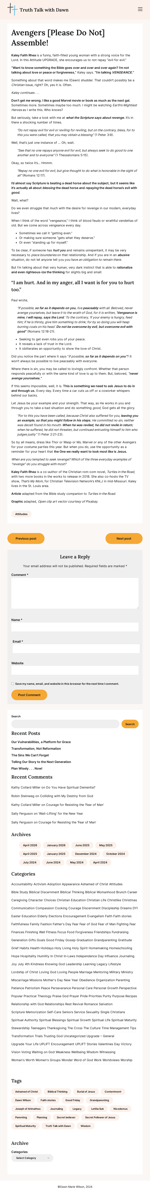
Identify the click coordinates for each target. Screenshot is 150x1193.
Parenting (123, 980)
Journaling (126, 956)
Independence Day (90, 956)
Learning (89, 964)
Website (17, 663)
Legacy (102, 964)
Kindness (37, 964)
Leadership (74, 964)
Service (79, 1012)
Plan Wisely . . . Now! (26, 768)
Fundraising (120, 932)
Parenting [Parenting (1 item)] (21, 1117)
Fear (75, 924)
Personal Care (82, 988)
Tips (133, 1028)
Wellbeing (78, 1052)
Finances (17, 932)
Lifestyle (114, 964)
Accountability (22, 884)
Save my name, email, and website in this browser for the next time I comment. (67, 683)
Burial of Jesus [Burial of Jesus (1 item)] (86, 1091)
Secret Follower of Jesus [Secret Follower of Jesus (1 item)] (100, 1117)
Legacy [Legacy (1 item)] (77, 1108)
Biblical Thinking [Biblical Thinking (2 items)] (57, 1091)
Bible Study (19, 892)
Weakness (63, 1052)
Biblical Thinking (72, 892)
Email (18, 641)
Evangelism (95, 916)
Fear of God (88, 924)
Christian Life (96, 900)
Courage (74, 908)
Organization (105, 980)
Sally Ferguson (22, 813)
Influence (111, 956)
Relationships (54, 1004)
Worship (126, 1060)
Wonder (67, 1060)
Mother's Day (53, 980)
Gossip (70, 940)
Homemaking (98, 948)
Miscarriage (20, 980)
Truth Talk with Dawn (44, 10)
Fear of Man (107, 924)
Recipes (131, 996)
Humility (43, 956)
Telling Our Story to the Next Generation (41, 762)
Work (98, 1060)
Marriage (85, 972)
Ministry (127, 972)
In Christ (56, 956)
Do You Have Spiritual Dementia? (70, 787)
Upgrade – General (100, 1036)
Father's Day (62, 924)
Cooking (61, 908)
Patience (17, 988)
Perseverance (61, 988)
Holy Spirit (80, 948)
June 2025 (82, 845)
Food (70, 932)
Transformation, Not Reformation (36, 748)
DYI (135, 908)
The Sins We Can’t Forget (30, 755)
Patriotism (32, 988)
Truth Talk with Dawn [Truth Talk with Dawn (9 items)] (58, 1125)
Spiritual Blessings (52, 1020)
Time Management (115, 1028)
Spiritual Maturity (124, 1020)
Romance (91, 1004)
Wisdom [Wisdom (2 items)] (86, 1125)
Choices (50, 900)
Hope (15, 956)
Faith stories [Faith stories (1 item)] (48, 1100)
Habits (24, 948)
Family (34, 924)
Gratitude (125, 940)
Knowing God (55, 964)
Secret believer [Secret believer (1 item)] (66, 1117)
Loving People (67, 972)
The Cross (74, 1028)
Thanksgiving (56, 1028)
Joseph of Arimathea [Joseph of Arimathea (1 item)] (27, 1108)
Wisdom (92, 1052)
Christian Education (71, 900)
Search (16, 716)
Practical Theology (37, 996)
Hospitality (28, 956)
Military (114, 972)
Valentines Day (109, 1044)
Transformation (22, 1036)
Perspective (128, 988)
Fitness (51, 932)
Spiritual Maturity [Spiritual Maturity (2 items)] (25, 1125)
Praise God (60, 996)
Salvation (105, 1004)
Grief (15, 948)
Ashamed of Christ (94, 884)
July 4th (24, 964)
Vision (15, 1052)
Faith (108, 916)
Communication (23, 908)
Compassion (45, 908)
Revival (78, 1004)
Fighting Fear (126, 924)
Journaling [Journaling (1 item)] (56, 1108)
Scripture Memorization (28, 1012)
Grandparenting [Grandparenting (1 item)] (99, 1100)
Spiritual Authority (24, 1020)
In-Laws (69, 956)
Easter (16, 916)
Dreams (126, 908)
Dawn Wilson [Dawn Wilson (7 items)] (23, 1100)
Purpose (118, 996)
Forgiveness (84, 932)
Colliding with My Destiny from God (66, 796)
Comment (20, 575)
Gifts (32, 940)
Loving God (47, 972)
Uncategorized (75, 1036)
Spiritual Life (101, 1020)
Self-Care (54, 1012)
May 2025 (105, 845)
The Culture (92, 1028)
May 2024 (76, 862)
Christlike (114, 900)
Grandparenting (105, 940)
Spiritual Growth (79, 1020)
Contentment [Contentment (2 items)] (113, 1091)
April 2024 (100, 862)
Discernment (91, 908)
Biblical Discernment (44, 892)
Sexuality (92, 1012)
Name (16, 620)
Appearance (71, 884)
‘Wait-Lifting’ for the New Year (60, 813)
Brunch (121, 892)
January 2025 (56, 853)
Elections (55, 916)
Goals (41, 940)
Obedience (87, 980)
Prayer (74, 996)
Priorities (95, 996)
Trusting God (53, 1036)
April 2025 (30, 853)
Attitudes (21, 514)
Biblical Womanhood (100, 892)
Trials (39, 1036)
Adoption (54, 884)
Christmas (129, 900)
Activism (40, 884)
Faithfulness (20, 924)
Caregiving (19, 900)
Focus (61, 932)
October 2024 (115, 853)
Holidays (47, 948)
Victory (126, 1044)
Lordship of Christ (24, 972)
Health (35, 948)
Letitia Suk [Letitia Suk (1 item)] (97, 1108)
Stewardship (20, 1028)
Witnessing (107, 1052)
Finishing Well (35, 932)
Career (132, 892)
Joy (14, 964)
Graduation (85, 940)
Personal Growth (106, 988)
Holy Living (62, 948)
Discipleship (110, 908)
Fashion (46, 924)
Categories (19, 1152)
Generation (19, 940)
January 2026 (56, 845)
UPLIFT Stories (86, 1044)
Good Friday (55, 940)
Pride (84, 996)
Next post (124, 538)
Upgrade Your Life (24, 1044)
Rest (68, 1004)
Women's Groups (48, 1060)
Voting (26, 1052)
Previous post (26, 538)
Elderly (43, 916)
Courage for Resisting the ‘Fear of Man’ (75, 805)
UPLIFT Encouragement (56, 1044)
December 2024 (85, 853)
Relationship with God (27, 1004)
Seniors (67, 1012)
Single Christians (112, 1012)
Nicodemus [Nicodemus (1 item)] (120, 1108)
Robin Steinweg (22, 796)
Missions (35, 980)
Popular (17, 996)
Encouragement (74, 916)
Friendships (102, 932)
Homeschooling (120, 948)
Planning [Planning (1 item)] (42, 1117)
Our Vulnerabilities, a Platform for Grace (41, 742)
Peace (45, 988)
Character (35, 900)
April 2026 (30, 845)
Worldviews (111, 1060)
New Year (71, 980)
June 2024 (53, 862)
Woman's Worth (23, 1060)
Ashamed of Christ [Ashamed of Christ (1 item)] (26, 1091)
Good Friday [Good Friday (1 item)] (72, 1100)
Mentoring (100, 972)
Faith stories (122, 916)
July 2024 (29, 862)
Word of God (83, 1060)
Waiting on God (43, 1052)
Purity (107, 996)
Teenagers (38, 1028)
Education (29, 916)
